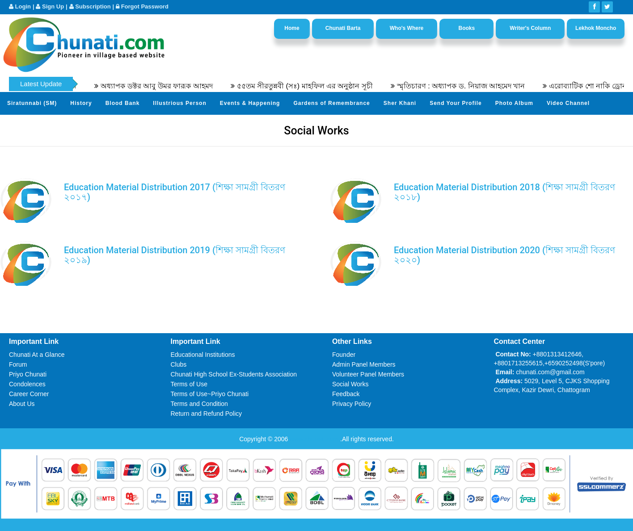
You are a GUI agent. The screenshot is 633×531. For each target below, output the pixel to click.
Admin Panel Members (364, 364)
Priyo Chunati (27, 374)
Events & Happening (250, 103)
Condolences (27, 384)
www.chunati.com (315, 439)
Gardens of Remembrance (331, 103)
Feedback (345, 393)
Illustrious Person (179, 103)
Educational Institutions (203, 354)
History (81, 103)
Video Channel (568, 103)
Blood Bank (123, 103)
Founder (343, 354)
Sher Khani (400, 103)
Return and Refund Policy (206, 413)
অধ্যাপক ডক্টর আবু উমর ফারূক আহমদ (161, 86)
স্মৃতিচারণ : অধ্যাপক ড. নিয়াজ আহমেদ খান (465, 86)
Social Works (350, 384)
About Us (22, 403)
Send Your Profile (456, 103)
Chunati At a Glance (37, 354)
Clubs (179, 364)
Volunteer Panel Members (368, 374)
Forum (18, 364)
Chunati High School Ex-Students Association (234, 374)
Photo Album (514, 103)
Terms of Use (189, 384)
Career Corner (29, 393)
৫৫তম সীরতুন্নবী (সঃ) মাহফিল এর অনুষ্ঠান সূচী (309, 86)
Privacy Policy (351, 403)
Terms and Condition (199, 403)
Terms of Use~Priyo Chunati (210, 393)
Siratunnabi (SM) (32, 103)
